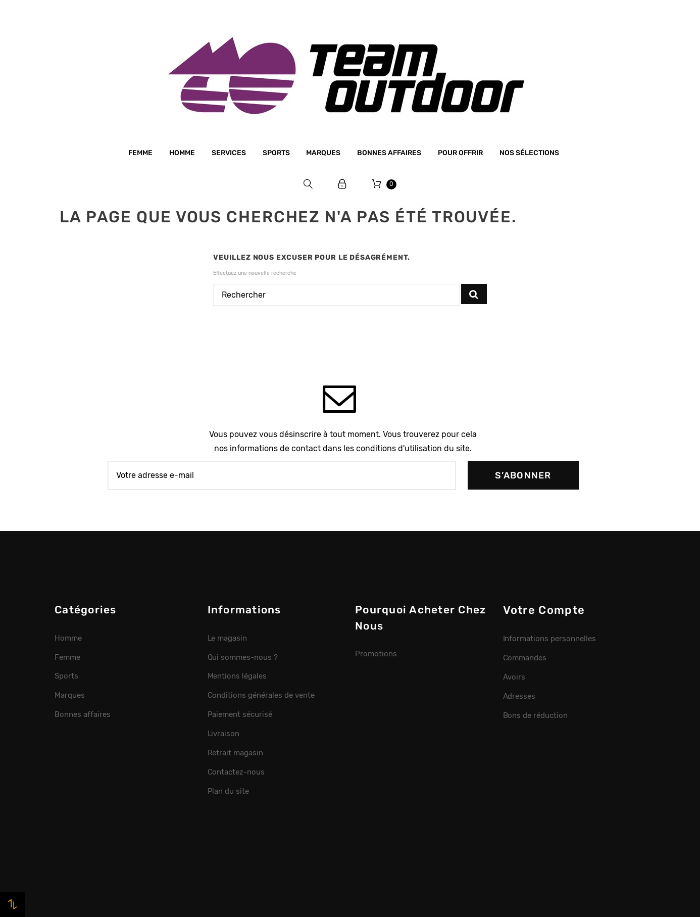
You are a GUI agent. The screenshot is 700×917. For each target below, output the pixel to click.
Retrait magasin (236, 752)
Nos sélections (529, 153)
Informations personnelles (549, 638)
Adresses (519, 696)
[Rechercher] (336, 295)
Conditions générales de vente (261, 695)
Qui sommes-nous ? (243, 657)
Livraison (224, 733)
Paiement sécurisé (240, 714)
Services (229, 153)
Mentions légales (237, 676)
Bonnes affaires (389, 153)
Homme (182, 153)
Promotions (376, 653)
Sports (276, 153)
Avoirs (514, 677)
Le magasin (227, 638)
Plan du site (228, 791)
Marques (323, 153)
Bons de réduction (535, 715)
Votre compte (544, 610)
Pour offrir (460, 153)
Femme (140, 153)
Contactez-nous (236, 772)
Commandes (525, 657)
